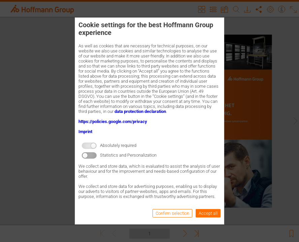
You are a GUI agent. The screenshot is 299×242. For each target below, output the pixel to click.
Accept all (208, 213)
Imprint (85, 131)
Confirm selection (172, 213)
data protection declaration (140, 111)
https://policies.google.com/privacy (112, 121)
